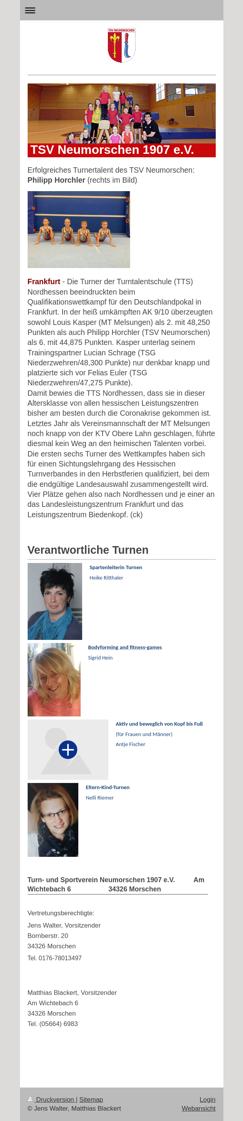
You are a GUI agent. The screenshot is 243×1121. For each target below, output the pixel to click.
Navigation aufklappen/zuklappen (122, 10)
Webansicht (199, 1108)
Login (207, 1099)
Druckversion (52, 1099)
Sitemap (91, 1099)
